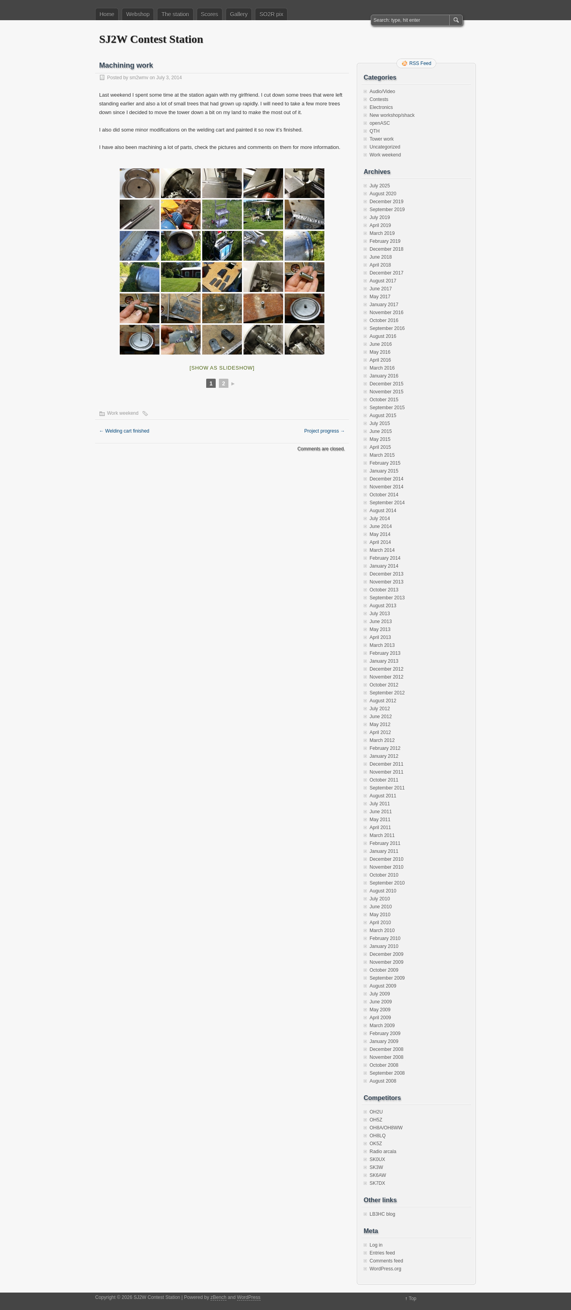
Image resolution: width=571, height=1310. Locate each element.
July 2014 (380, 518)
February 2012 (385, 748)
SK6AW (378, 1175)
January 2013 (384, 661)
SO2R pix (271, 14)
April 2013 (380, 637)
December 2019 (386, 201)
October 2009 (384, 970)
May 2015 (380, 439)
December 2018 (386, 249)
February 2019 (385, 241)
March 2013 (382, 645)
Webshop (137, 14)
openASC (380, 123)
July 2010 (380, 899)
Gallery (238, 14)
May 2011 (380, 819)
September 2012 (387, 693)
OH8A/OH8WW (386, 1128)
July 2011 (380, 804)
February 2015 (385, 463)
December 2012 (386, 669)
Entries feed (382, 1253)
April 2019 (380, 225)
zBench (218, 1297)
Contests (379, 99)
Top (412, 1298)
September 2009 (387, 978)
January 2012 (384, 756)
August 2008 (383, 1081)
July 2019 (380, 217)
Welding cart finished (124, 431)
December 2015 (386, 384)
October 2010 (384, 875)
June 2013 (381, 621)
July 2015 (380, 423)
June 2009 (381, 1002)
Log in (376, 1245)
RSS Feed (420, 63)
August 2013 (383, 605)
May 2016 (380, 352)
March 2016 (382, 368)
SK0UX (377, 1159)
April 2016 (380, 360)
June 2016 (381, 344)
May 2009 (380, 1010)
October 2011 (384, 780)
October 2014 (384, 495)
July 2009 (380, 994)
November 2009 (386, 962)
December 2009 (386, 954)
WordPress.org (385, 1269)
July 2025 (380, 186)
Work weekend (122, 413)
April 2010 (380, 922)
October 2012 (384, 685)
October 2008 (384, 1065)
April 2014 (380, 542)
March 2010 (382, 930)
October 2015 (384, 399)
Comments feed (386, 1261)
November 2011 (386, 772)
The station (175, 14)
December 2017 (386, 273)
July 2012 (380, 708)
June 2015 (381, 431)
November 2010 (386, 867)
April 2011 (380, 827)
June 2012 (381, 716)
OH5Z (376, 1120)
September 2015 (387, 407)
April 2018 (380, 265)
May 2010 (380, 914)
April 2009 (380, 1017)
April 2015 (380, 447)
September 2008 (387, 1073)
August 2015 (383, 415)
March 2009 (382, 1025)
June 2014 (381, 526)
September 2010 (387, 883)
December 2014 (386, 479)
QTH (374, 131)
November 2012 (386, 677)
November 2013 (386, 582)
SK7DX (377, 1183)
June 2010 (381, 907)
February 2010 (385, 938)
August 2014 (383, 510)
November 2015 (386, 392)
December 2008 (386, 1049)
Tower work (382, 139)
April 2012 (380, 732)
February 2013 (385, 653)
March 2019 (382, 233)
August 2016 (383, 336)
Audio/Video (382, 91)
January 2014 (384, 566)
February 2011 (385, 843)
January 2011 (384, 851)
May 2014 (380, 534)
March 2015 (382, 455)
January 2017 (384, 304)
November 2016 (386, 312)
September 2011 (387, 788)
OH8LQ (378, 1135)
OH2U (376, 1112)
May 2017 (380, 296)
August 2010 (383, 891)
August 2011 (383, 796)
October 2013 (384, 590)
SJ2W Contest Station (151, 39)
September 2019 (387, 209)
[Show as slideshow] (222, 368)
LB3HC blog (382, 1214)
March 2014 (382, 550)
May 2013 (380, 629)
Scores (209, 14)
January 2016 (384, 376)
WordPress (249, 1297)
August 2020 (383, 193)
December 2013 (386, 574)
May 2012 (380, 724)
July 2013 (380, 613)
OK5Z (376, 1143)
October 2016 (384, 320)
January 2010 (384, 946)
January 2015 (384, 471)
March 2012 (382, 740)
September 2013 (387, 598)
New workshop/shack (392, 115)
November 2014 (386, 487)
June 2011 (381, 811)
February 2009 (385, 1033)
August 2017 (383, 281)
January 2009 (384, 1041)
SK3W (376, 1167)
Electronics (381, 107)
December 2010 (386, 859)
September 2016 (387, 328)
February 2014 (385, 558)
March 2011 (382, 835)
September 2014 (387, 502)
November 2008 (386, 1057)
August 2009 (383, 986)
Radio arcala (383, 1151)
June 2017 (381, 289)
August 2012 (383, 701)
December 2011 (386, 764)
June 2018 (381, 257)
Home (107, 14)
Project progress (324, 431)
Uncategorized (385, 147)
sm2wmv (139, 77)
